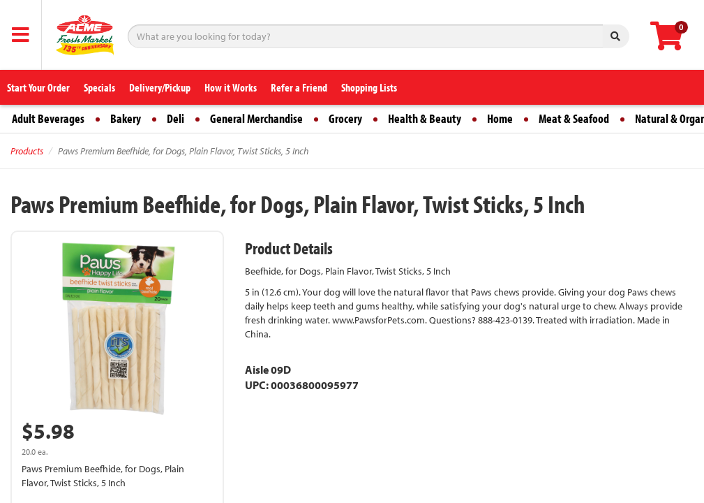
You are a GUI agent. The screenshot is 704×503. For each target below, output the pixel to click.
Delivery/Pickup (159, 87)
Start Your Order (38, 87)
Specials (99, 87)
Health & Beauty (424, 118)
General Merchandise (256, 118)
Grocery (345, 118)
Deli (175, 118)
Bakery (125, 118)
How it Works (230, 87)
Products (26, 151)
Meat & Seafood (574, 118)
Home (500, 118)
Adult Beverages (48, 118)
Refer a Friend (299, 87)
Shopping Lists (369, 87)
